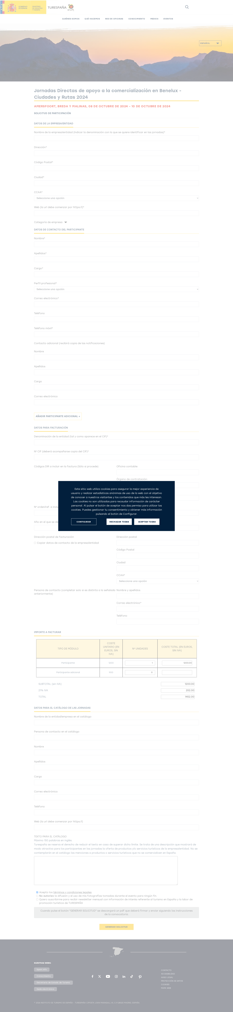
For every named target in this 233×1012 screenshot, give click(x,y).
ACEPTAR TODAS (147, 522)
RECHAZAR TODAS (119, 522)
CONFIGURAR (84, 522)
